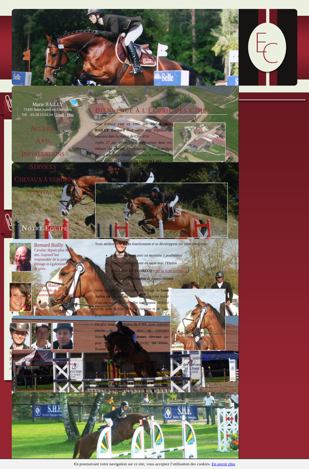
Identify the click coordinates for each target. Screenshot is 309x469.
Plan (70, 115)
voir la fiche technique (171, 271)
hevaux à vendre (43, 180)
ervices (42, 167)
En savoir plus (223, 464)
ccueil (43, 129)
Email (59, 115)
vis (43, 142)
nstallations (43, 154)
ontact (43, 192)
